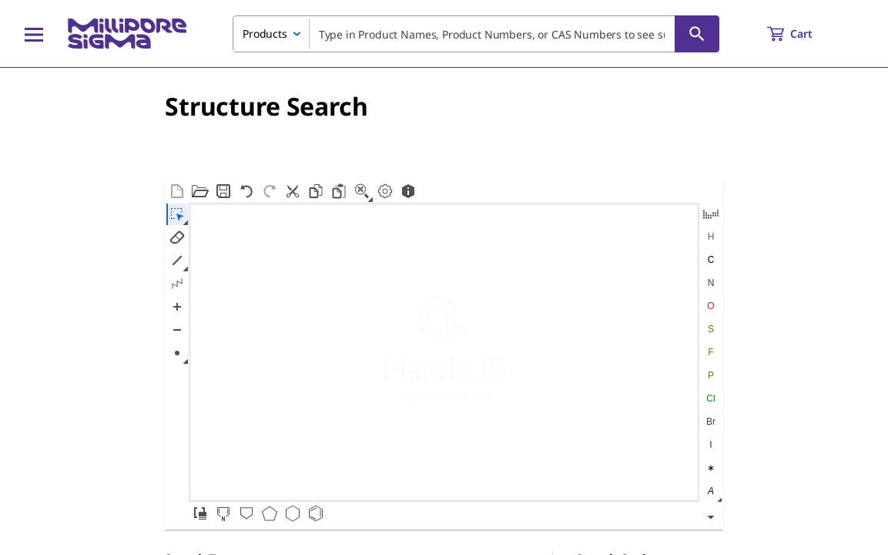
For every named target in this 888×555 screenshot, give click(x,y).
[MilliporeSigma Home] (127, 33)
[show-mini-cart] (804, 34)
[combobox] (476, 33)
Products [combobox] (265, 33)
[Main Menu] (34, 34)
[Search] (697, 33)
